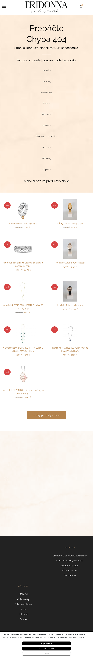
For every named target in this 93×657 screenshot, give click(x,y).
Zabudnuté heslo (23, 604)
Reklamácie (70, 575)
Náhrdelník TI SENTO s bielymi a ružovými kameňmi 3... (23, 392)
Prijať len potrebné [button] (46, 648)
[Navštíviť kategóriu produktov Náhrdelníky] (46, 92)
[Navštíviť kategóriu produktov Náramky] (46, 81)
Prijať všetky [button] (46, 643)
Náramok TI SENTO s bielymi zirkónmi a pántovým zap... (23, 264)
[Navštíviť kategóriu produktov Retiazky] (46, 147)
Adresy (23, 619)
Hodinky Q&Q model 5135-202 (70, 223)
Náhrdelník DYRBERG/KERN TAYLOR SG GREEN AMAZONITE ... (23, 349)
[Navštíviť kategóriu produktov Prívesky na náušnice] (46, 136)
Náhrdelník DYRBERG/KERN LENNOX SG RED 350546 (23, 307)
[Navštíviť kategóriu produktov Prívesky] (46, 114)
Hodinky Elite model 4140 (70, 305)
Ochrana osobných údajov (69, 560)
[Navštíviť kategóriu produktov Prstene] (46, 103)
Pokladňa (23, 614)
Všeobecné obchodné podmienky (70, 555)
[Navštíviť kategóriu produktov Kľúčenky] (46, 158)
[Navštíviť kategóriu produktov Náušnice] (46, 70)
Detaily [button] (46, 654)
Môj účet (23, 594)
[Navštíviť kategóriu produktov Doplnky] (46, 169)
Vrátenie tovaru (70, 570)
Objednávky (23, 599)
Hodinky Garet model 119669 (70, 262)
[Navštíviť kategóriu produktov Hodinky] (46, 125)
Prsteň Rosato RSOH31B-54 (23, 223)
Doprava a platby (69, 565)
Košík (23, 609)
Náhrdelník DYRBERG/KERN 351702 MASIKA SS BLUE (70, 349)
